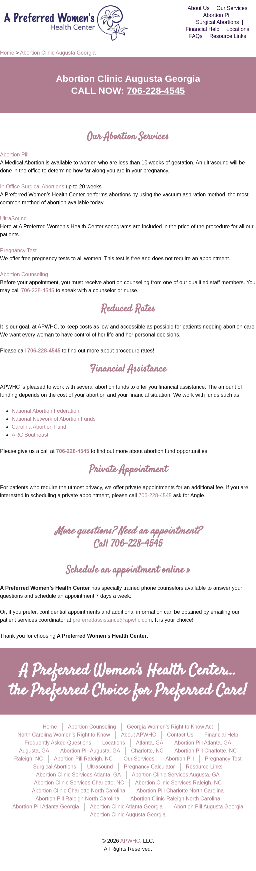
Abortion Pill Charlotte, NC (205, 751)
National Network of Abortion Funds (54, 419)
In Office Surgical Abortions (32, 186)
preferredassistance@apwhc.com (112, 620)
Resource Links (227, 36)
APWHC (130, 841)
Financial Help (202, 29)
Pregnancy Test (18, 250)
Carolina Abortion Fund (39, 427)
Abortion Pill (217, 15)
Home (50, 727)
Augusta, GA (34, 751)
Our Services (231, 8)
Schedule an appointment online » (128, 570)
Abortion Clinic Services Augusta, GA (176, 774)
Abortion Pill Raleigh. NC (83, 759)
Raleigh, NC (28, 759)
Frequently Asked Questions (57, 743)
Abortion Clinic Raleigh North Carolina (175, 798)
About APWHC (138, 735)
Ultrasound (100, 766)
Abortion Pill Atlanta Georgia (45, 806)
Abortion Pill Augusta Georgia (208, 806)
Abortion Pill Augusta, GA (90, 751)
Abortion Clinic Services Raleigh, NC (178, 782)
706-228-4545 (156, 91)
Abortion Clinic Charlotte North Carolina (78, 790)
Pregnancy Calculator (149, 766)
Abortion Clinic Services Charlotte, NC (79, 782)
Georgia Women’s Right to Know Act (170, 727)
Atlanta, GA (149, 743)
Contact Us (180, 735)
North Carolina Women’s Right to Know (63, 735)
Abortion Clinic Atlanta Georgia (126, 806)
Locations (237, 29)
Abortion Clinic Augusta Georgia (128, 814)
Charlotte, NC (147, 751)
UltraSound (13, 218)
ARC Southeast (30, 435)
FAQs (195, 36)
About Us (199, 8)
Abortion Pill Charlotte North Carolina (180, 790)
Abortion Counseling (24, 274)
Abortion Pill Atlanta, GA (202, 743)
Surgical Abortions (217, 22)
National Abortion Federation (45, 411)
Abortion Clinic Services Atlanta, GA (78, 774)
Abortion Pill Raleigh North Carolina (77, 798)
